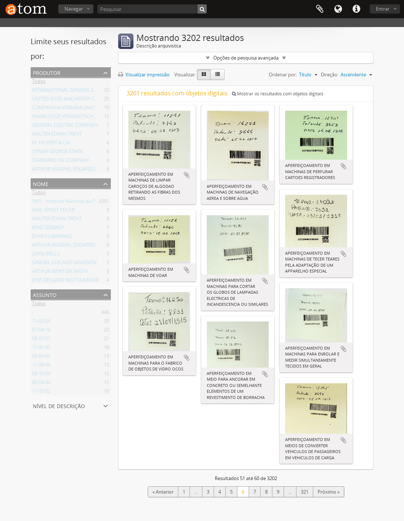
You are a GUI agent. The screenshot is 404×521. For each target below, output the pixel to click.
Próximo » (328, 491)
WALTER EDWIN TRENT (57, 135)
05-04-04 (41, 383)
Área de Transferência (320, 9)
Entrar (382, 8)
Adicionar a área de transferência (186, 175)
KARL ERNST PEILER (53, 211)
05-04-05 (41, 357)
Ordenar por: (283, 74)
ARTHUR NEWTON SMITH (60, 272)
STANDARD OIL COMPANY (60, 161)
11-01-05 (41, 348)
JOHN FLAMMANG (52, 237)
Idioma (338, 9)
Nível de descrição (59, 405)
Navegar (74, 8)
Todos (39, 82)
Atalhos (356, 9)
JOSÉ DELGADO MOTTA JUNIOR (65, 281)
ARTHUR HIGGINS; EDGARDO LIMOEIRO (75, 170)
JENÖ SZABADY (48, 228)
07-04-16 (41, 331)
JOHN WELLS (46, 255)
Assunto (45, 294)
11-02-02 (41, 392)
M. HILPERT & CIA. (51, 144)
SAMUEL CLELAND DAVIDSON (64, 263)
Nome (40, 183)
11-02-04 (41, 322)
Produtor (47, 72)
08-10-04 (41, 375)
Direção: (329, 74)
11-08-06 (41, 366)
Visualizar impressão (144, 74)
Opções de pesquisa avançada (246, 57)
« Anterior (163, 491)
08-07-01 (41, 339)
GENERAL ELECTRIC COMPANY (65, 126)
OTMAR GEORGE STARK (57, 152)
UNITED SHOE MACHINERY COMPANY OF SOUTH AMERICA (96, 100)
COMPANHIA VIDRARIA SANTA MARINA (74, 109)
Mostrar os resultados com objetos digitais (277, 94)
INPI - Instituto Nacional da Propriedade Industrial (86, 202)
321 (304, 491)
